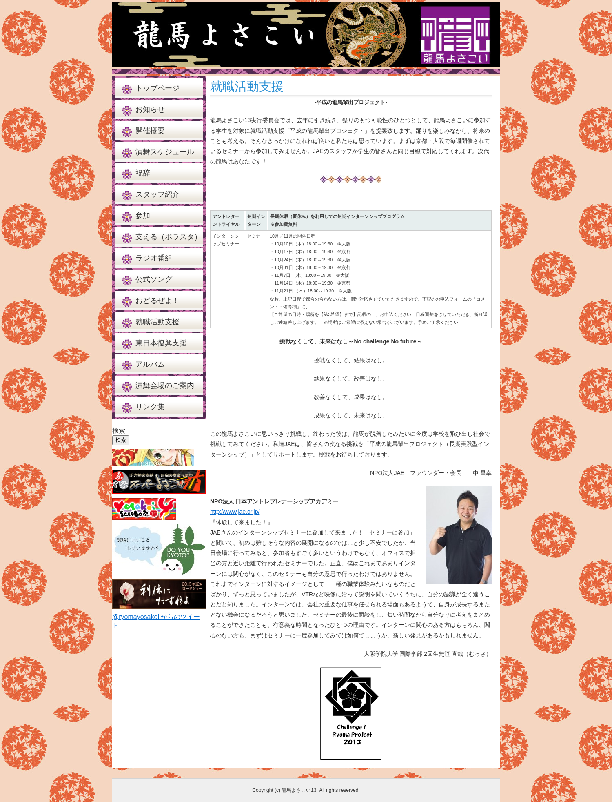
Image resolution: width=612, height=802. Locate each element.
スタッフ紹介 (157, 194)
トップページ (157, 88)
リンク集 (150, 407)
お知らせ (150, 109)
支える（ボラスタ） (168, 237)
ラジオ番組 (153, 258)
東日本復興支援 (161, 343)
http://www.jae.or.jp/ (234, 511)
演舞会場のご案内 (164, 385)
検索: (119, 430)
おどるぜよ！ (157, 300)
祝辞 (142, 173)
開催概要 (150, 131)
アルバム (150, 364)
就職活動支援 (157, 322)
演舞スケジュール (164, 152)
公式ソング (153, 279)
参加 (142, 216)
